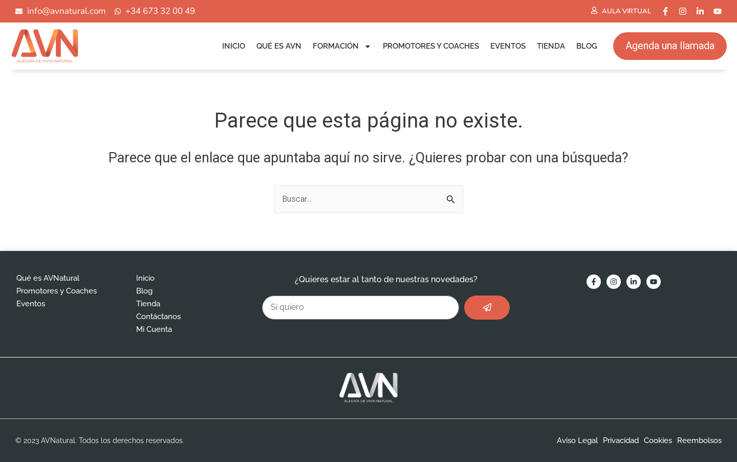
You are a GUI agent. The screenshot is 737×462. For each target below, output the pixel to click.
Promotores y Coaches (431, 46)
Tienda (551, 46)
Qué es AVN (278, 46)
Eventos (508, 46)
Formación (342, 46)
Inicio (233, 46)
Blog (586, 46)
